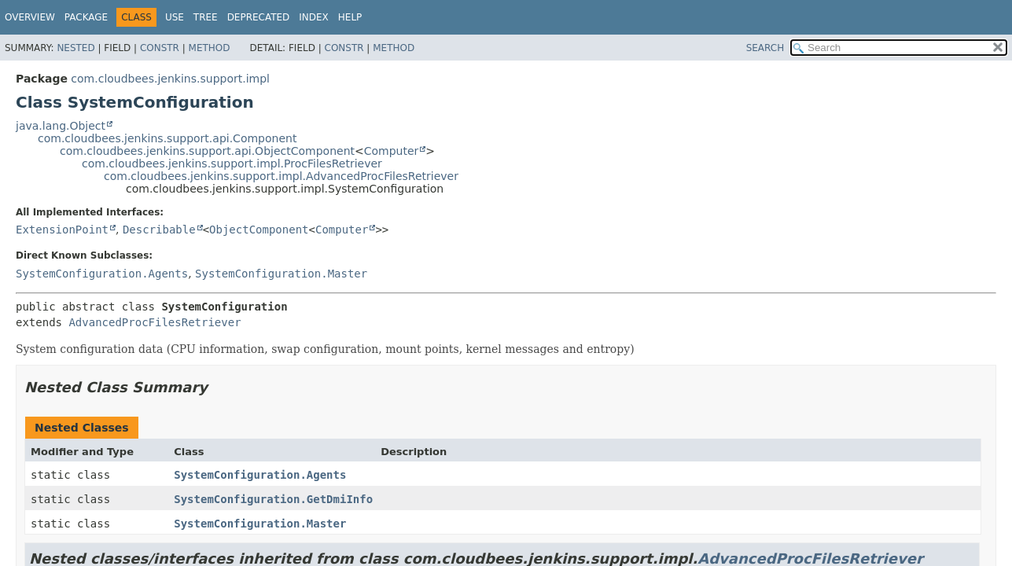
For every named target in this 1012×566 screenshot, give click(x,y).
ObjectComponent (258, 229)
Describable (159, 229)
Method (209, 47)
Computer (391, 151)
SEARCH (765, 47)
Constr (159, 47)
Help (350, 17)
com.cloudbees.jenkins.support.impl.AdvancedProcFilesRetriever (281, 176)
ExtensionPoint (62, 229)
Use (174, 17)
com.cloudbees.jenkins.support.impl (170, 78)
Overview (30, 17)
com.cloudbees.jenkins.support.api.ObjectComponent (207, 151)
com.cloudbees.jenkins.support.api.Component (167, 138)
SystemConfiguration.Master (281, 273)
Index (314, 17)
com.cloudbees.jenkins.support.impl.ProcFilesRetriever (232, 163)
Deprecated (258, 17)
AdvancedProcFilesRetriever (154, 322)
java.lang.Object (60, 125)
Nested (75, 47)
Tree (205, 17)
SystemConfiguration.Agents (102, 273)
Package (86, 17)
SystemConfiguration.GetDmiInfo (273, 499)
